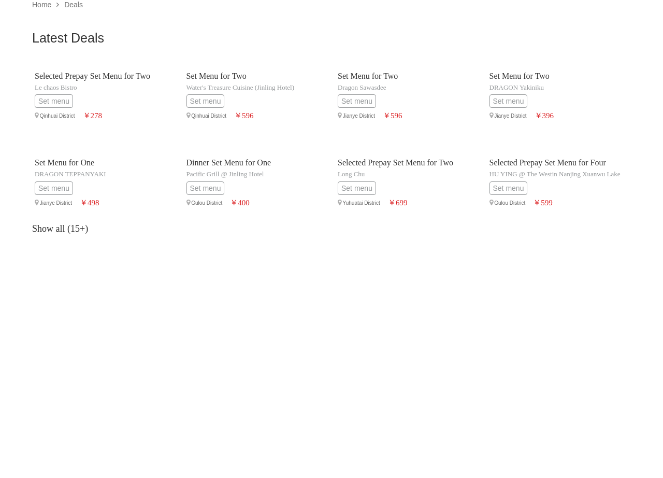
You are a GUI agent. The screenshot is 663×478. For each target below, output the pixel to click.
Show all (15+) (60, 228)
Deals (73, 5)
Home (41, 5)
